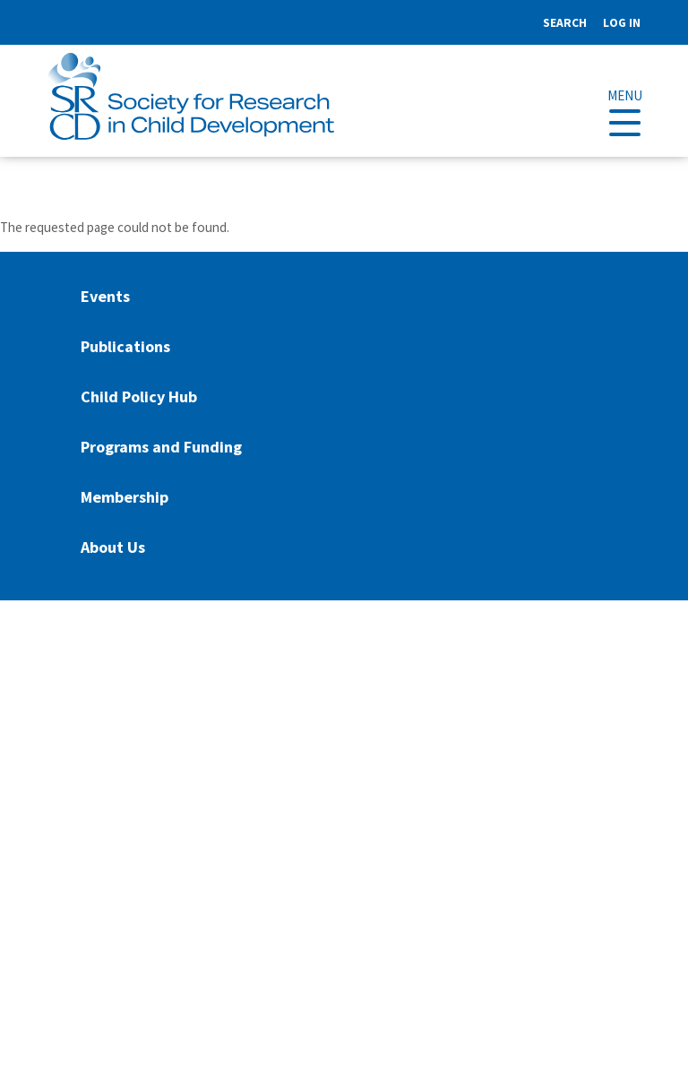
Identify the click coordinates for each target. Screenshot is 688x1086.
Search (565, 22)
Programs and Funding (161, 446)
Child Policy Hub (139, 396)
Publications (125, 346)
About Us (113, 547)
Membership (124, 497)
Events (105, 296)
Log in (622, 22)
